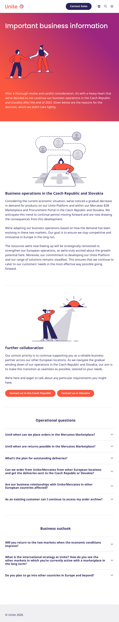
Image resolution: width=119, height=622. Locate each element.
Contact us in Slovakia (75, 393)
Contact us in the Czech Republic (30, 393)
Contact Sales (78, 6)
